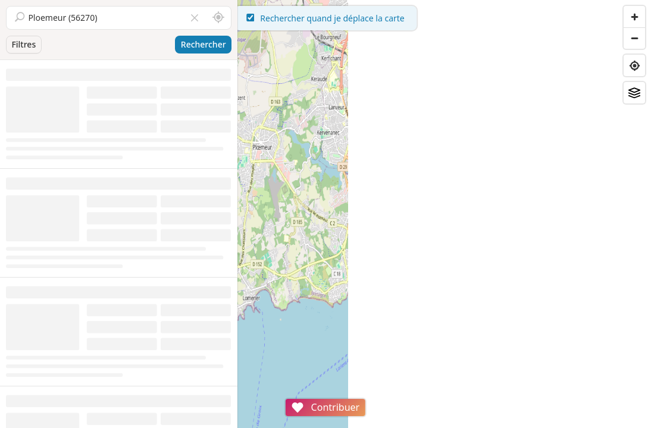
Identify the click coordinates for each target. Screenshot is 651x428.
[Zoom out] (634, 38)
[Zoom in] (634, 16)
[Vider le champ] (194, 18)
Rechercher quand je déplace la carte (444, 18)
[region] (444, 214)
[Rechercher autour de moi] (218, 18)
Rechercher (203, 44)
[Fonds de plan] (634, 92)
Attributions (320, 422)
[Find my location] (634, 65)
